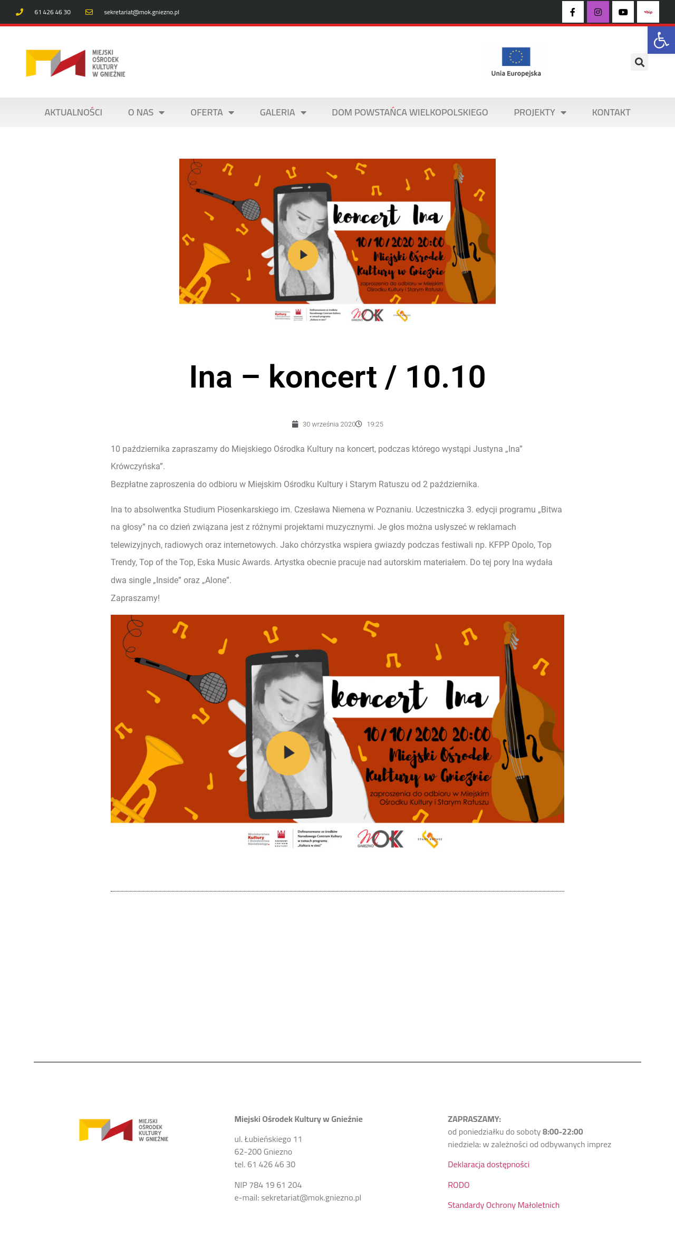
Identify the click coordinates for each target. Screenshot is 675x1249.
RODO (458, 1185)
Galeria (283, 112)
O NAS (146, 112)
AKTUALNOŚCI (73, 112)
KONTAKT (611, 112)
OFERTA (212, 112)
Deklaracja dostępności (488, 1164)
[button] (661, 40)
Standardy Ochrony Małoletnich (504, 1205)
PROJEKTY (540, 112)
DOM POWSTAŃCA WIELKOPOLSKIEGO (410, 112)
